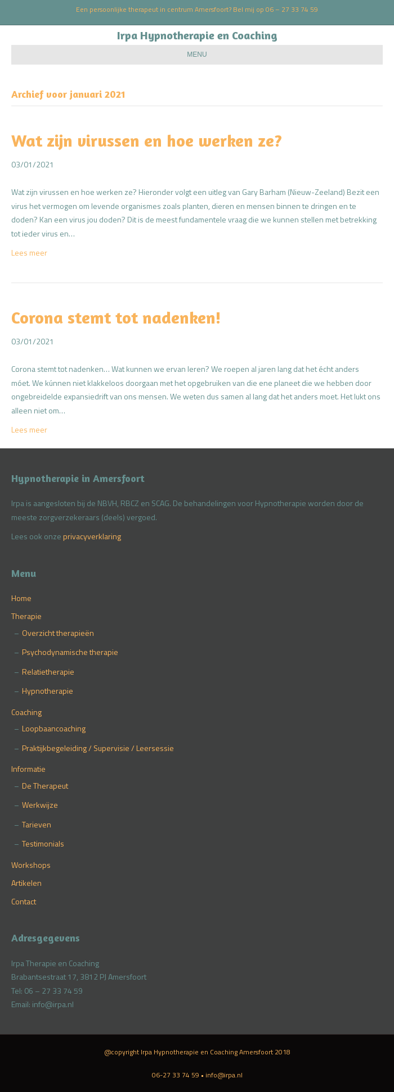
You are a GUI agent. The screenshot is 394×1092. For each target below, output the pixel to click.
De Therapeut (45, 785)
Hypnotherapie (47, 691)
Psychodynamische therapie (70, 652)
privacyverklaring (92, 536)
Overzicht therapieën (58, 633)
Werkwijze (40, 805)
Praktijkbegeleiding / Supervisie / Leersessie (98, 748)
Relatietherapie (48, 671)
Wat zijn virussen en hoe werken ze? (146, 140)
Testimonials (43, 843)
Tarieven (36, 824)
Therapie (26, 616)
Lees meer (29, 252)
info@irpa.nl (224, 1075)
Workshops (31, 865)
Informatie (28, 769)
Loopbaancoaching (54, 728)
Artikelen (26, 883)
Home (21, 598)
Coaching (26, 712)
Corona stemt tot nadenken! (116, 317)
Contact (23, 901)
